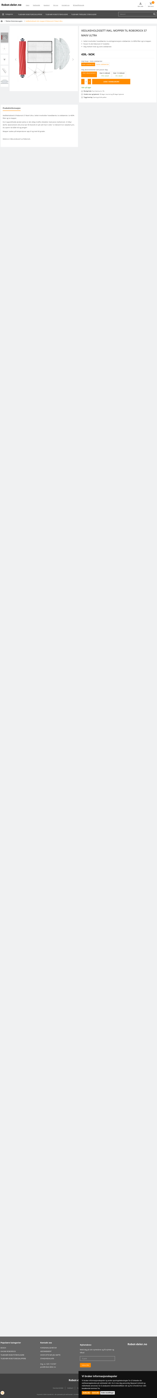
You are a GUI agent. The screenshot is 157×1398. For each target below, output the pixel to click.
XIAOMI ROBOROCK (8, 1351)
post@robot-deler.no (48, 1367)
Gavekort (47, 5)
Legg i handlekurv (111, 82)
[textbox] (137, 14)
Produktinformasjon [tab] (12, 108)
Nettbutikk (36, 5)
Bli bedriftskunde (78, 5)
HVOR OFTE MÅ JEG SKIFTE (50, 1355)
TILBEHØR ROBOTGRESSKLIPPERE (13, 1358)
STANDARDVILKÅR (47, 1358)
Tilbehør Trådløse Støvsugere (83, 14)
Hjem (27, 5)
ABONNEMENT (45, 1351)
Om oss (55, 5)
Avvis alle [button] (95, 1393)
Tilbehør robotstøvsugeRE (56, 14)
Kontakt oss (65, 5)
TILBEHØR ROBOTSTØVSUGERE (12, 1355)
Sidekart (70, 1388)
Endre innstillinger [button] (107, 1393)
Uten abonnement (89, 73)
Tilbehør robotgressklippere (30, 14)
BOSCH (3, 1348)
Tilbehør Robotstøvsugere (13, 21)
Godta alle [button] (86, 1393)
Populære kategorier (11, 1342)
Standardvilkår (58, 1388)
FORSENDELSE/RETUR (48, 1348)
